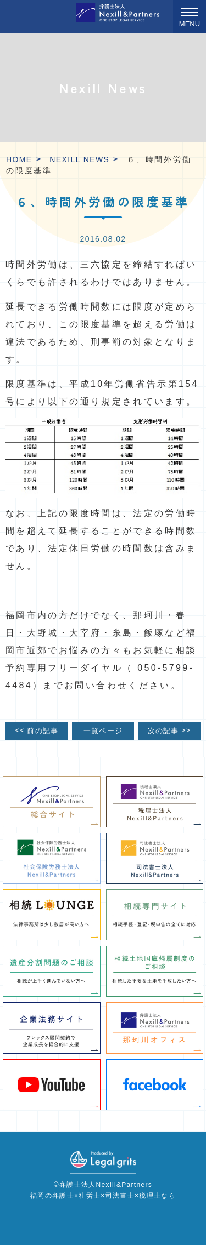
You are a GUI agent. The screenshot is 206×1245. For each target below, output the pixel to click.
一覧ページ (103, 731)
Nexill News (79, 159)
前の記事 (36, 731)
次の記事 (169, 731)
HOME (19, 159)
